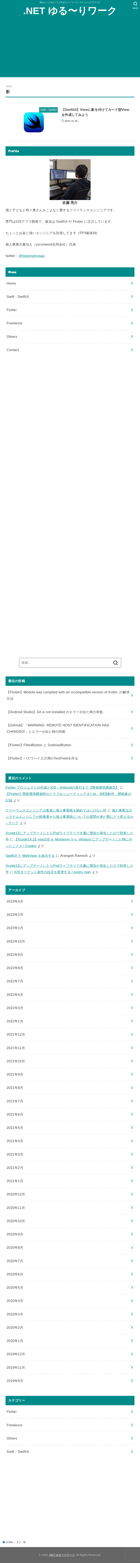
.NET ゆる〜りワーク (70, 10)
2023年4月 (15, 901)
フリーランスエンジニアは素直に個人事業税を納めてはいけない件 (56, 810)
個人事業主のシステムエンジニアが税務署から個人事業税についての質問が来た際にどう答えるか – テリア (69, 816)
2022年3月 (15, 1008)
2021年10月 (16, 1061)
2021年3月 (15, 1154)
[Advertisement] (70, 48)
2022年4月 (15, 994)
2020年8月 (15, 1247)
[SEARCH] (135, 5)
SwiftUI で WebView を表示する (30, 855)
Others (12, 336)
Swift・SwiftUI (18, 296)
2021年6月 (15, 1114)
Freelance (14, 323)
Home (11, 283)
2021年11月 (16, 1048)
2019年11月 (16, 1367)
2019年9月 (15, 1381)
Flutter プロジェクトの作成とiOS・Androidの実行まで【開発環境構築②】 (62, 787)
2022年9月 (15, 954)
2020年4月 (15, 1301)
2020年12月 (16, 1194)
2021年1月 (15, 1181)
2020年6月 (15, 1274)
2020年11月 (16, 1207)
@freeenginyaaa (32, 256)
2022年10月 (16, 941)
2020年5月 (15, 1287)
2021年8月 (15, 1087)
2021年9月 (15, 1074)
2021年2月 (15, 1167)
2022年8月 (15, 968)
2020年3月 (15, 1314)
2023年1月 (15, 928)
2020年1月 (15, 1341)
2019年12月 (16, 1354)
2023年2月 (15, 914)
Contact (13, 350)
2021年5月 (15, 1127)
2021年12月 (16, 1034)
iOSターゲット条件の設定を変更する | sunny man (52, 872)
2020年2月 (15, 1327)
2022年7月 (15, 981)
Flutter (12, 310)
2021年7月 (15, 1101)
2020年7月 (15, 1261)
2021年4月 (15, 1141)
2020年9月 (15, 1234)
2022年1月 (15, 1021)
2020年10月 (16, 1221)
